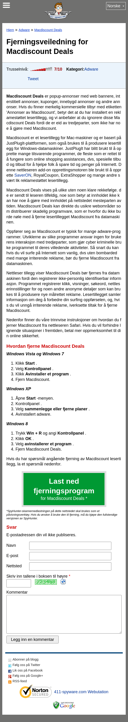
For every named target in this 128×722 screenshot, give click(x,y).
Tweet (33, 79)
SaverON (22, 175)
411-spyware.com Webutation (81, 699)
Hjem (10, 30)
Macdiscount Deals (48, 30)
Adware (24, 30)
